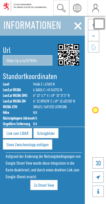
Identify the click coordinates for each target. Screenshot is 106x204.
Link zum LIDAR (18, 133)
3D (98, 163)
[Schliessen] (77, 26)
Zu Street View (44, 185)
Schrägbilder (46, 133)
